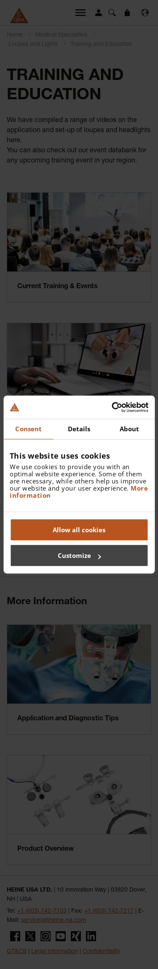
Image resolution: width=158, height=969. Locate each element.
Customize (79, 555)
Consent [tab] (28, 429)
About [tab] (129, 429)
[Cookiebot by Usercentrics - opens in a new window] (112, 407)
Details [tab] (79, 429)
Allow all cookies (79, 530)
